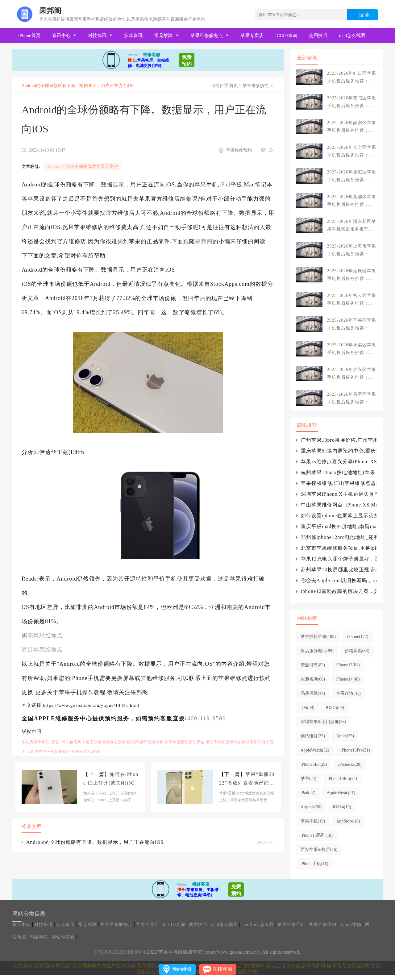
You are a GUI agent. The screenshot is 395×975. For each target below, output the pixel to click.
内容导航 (39, 937)
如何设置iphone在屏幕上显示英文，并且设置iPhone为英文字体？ (338, 515)
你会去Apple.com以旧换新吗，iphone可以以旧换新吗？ (338, 580)
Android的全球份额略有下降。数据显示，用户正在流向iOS (95, 842)
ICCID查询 (286, 35)
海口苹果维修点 (42, 650)
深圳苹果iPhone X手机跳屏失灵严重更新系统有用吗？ (338, 494)
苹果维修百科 (291, 924)
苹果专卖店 (252, 35)
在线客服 (222, 969)
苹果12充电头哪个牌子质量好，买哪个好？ (338, 558)
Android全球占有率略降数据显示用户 (82, 166)
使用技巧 (318, 35)
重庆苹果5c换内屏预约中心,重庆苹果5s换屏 (338, 450)
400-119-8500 (206, 718)
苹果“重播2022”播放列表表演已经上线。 (246, 779)
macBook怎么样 (257, 924)
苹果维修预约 (255, 85)
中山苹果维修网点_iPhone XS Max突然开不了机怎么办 (338, 504)
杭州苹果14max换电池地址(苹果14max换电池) (338, 472)
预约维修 (182, 969)
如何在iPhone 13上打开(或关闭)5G (110, 778)
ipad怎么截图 (352, 35)
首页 (233, 85)
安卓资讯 (133, 35)
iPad (225, 184)
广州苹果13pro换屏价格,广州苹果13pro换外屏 (338, 440)
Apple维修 (350, 924)
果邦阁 (204, 241)
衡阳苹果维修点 (42, 635)
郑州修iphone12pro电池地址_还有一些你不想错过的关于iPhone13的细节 (338, 537)
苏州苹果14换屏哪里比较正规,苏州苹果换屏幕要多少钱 (338, 569)
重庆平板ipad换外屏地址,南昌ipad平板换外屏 (338, 526)
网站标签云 (63, 937)
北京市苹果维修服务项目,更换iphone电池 (338, 548)
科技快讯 (97, 35)
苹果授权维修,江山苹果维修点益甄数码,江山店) (338, 483)
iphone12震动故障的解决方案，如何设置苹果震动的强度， (338, 591)
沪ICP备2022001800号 (118, 952)
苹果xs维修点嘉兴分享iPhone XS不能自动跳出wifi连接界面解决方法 (338, 461)
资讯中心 (61, 35)
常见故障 (163, 35)
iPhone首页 (29, 35)
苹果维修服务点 (206, 35)
